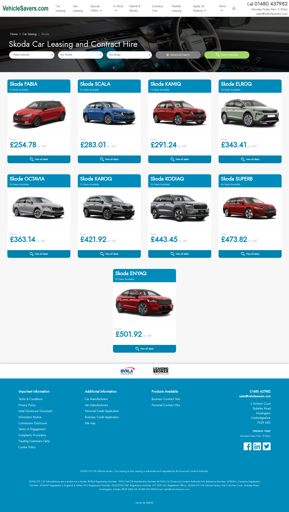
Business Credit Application (102, 417)
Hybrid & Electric (134, 8)
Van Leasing (78, 8)
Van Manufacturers (96, 405)
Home (14, 33)
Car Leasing (60, 8)
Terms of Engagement (32, 429)
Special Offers (96, 8)
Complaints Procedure (32, 435)
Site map (90, 423)
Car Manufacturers (96, 399)
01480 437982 (267, 6)
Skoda (45, 34)
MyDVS (150, 502)
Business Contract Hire (166, 399)
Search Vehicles (227, 55)
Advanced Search (178, 55)
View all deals (39, 159)
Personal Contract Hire (166, 405)
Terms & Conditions (30, 399)
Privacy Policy (27, 405)
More (222, 8)
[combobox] (31, 55)
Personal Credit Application (102, 411)
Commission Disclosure (32, 423)
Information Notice (29, 417)
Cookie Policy (27, 447)
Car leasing (29, 34)
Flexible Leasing (176, 8)
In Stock (118, 8)
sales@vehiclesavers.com (255, 396)
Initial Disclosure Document (35, 411)
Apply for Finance (199, 8)
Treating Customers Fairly (34, 441)
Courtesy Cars (157, 8)
